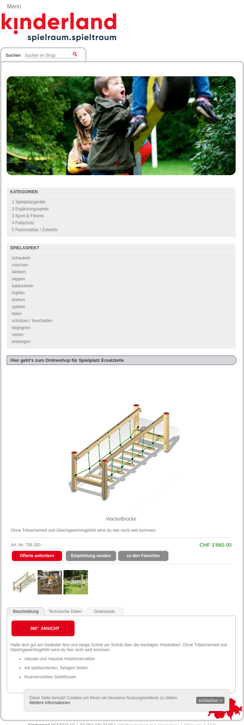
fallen (17, 313)
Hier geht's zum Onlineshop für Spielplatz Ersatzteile (67, 360)
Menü (14, 6)
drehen (18, 299)
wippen (18, 278)
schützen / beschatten (32, 320)
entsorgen (21, 341)
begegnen (21, 327)
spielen (18, 306)
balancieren (22, 285)
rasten (17, 334)
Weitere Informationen (49, 702)
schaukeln (21, 258)
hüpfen (18, 292)
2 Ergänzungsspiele (30, 208)
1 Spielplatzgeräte (28, 202)
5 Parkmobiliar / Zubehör (35, 229)
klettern (18, 272)
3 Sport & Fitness (28, 215)
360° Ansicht (44, 628)
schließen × (210, 700)
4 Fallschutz (23, 222)
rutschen (20, 265)
